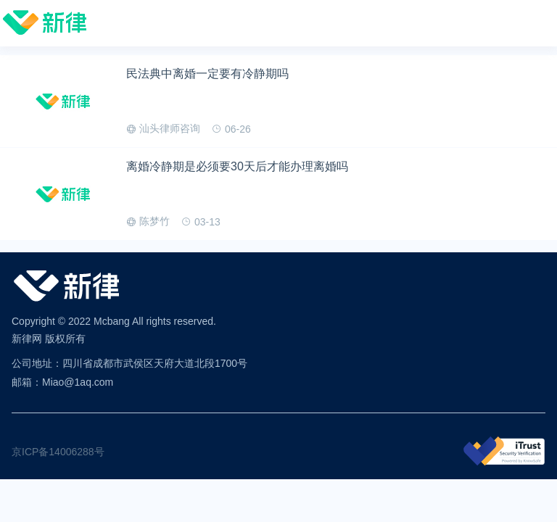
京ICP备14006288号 (58, 451)
